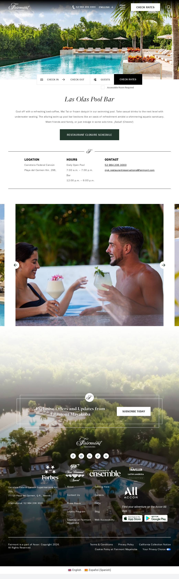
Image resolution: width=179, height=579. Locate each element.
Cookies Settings (157, 549)
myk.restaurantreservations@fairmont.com (130, 170)
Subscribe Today (133, 411)
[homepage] (21, 7)
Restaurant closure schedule (89, 134)
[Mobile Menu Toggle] (122, 7)
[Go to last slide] (15, 265)
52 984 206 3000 (116, 164)
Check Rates (128, 79)
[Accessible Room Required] (103, 88)
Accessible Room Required (120, 87)
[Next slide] (163, 265)
